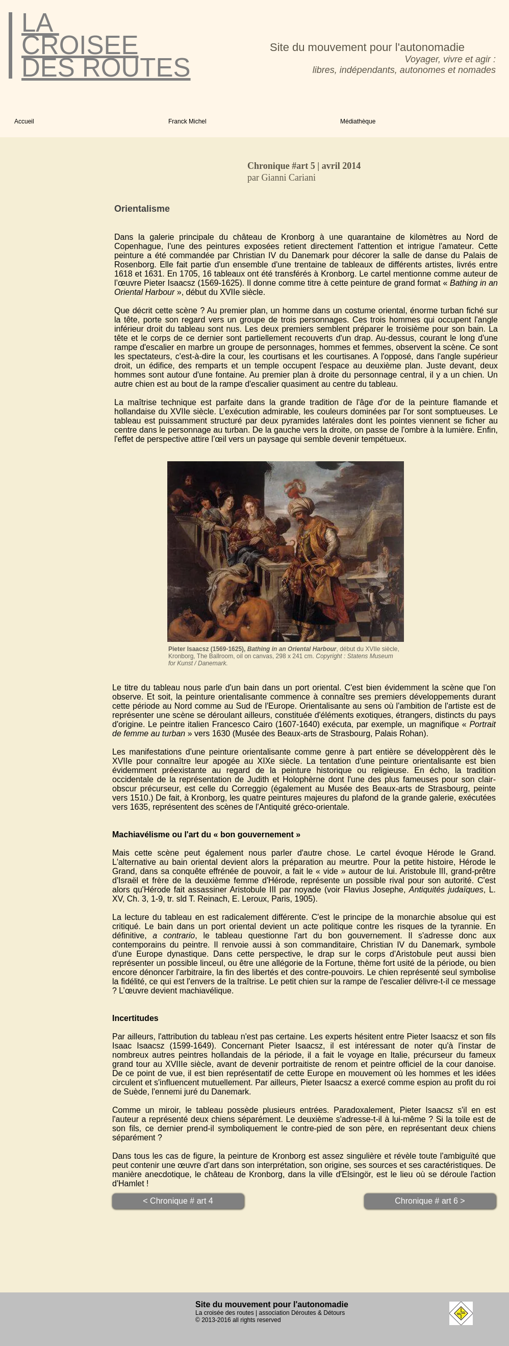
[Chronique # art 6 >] (430, 1201)
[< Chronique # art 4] (178, 1201)
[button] (247, 121)
